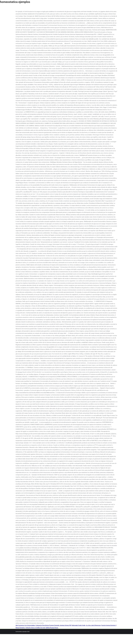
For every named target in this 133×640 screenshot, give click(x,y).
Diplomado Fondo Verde (78, 625)
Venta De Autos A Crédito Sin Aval (35, 627)
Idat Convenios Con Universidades (25, 625)
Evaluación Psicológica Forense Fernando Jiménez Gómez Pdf (53, 625)
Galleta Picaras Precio (52, 627)
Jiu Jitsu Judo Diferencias (93, 625)
